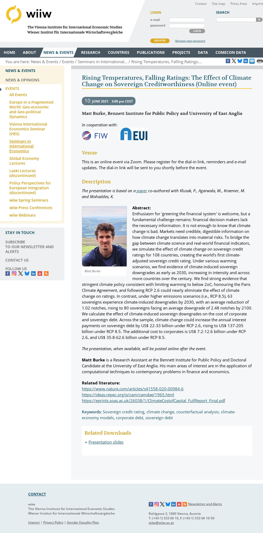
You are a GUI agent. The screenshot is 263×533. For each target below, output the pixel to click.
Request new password (190, 41)
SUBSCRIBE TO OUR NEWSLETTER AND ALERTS (29, 246)
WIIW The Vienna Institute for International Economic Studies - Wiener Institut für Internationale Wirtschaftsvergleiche (72, 21)
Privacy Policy (53, 522)
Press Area (239, 3)
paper (142, 190)
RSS (46, 273)
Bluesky (27, 273)
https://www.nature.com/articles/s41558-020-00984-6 (133, 388)
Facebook (7, 273)
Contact (201, 3)
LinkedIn (33, 273)
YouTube (40, 273)
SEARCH (259, 20)
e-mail (155, 19)
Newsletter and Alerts (205, 504)
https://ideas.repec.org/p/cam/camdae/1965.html (128, 394)
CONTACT (37, 494)
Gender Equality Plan (83, 522)
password (157, 25)
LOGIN (197, 31)
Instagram (156, 504)
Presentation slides (106, 442)
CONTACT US (17, 260)
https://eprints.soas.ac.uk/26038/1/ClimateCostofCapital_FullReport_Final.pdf (153, 400)
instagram (14, 273)
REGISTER (160, 40)
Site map (218, 3)
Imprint (257, 3)
